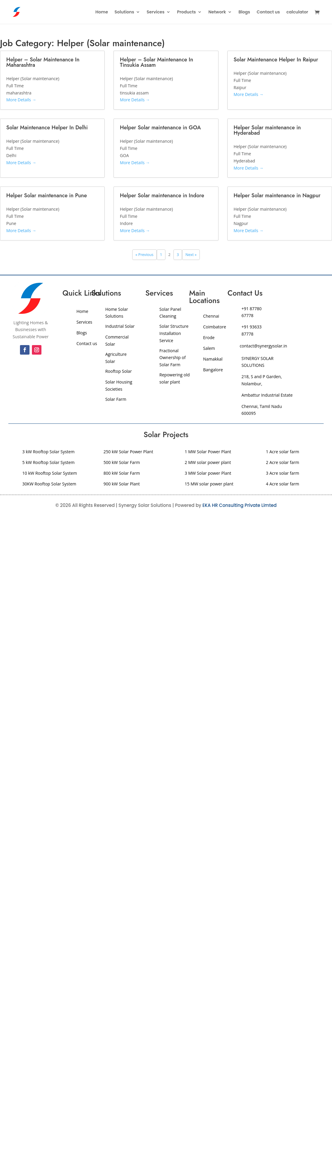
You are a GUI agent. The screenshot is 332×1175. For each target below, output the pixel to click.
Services (156, 12)
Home (101, 12)
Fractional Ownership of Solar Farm (172, 358)
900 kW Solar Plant (121, 484)
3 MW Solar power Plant (208, 473)
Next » (190, 254)
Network (217, 12)
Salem (209, 348)
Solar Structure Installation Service (174, 333)
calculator (297, 12)
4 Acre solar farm (282, 484)
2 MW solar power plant (208, 462)
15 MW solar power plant (209, 484)
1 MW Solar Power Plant (208, 451)
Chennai (211, 316)
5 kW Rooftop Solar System (48, 462)
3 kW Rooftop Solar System (48, 451)
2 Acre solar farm (282, 462)
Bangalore (213, 369)
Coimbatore (214, 327)
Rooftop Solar (118, 371)
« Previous (144, 254)
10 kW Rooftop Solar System (49, 473)
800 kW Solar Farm (121, 473)
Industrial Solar (120, 326)
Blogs (244, 12)
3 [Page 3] (178, 254)
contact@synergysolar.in (263, 346)
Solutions (124, 12)
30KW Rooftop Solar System (49, 484)
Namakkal (212, 359)
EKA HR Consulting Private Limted (239, 505)
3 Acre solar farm (282, 473)
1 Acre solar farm (282, 451)
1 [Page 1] (161, 254)
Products (186, 12)
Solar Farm (115, 399)
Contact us (268, 12)
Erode (208, 337)
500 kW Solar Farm (121, 462)
